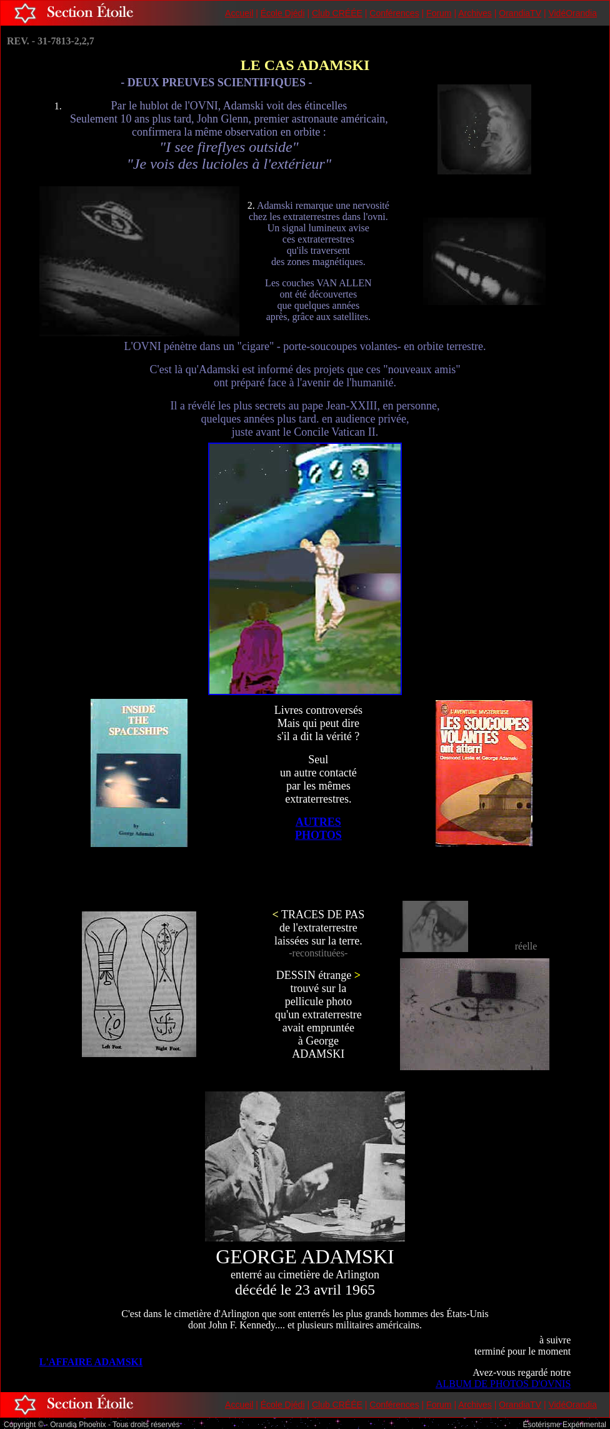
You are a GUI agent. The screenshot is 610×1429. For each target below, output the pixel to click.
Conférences (394, 13)
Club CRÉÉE (337, 13)
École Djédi (283, 13)
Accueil (239, 13)
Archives (475, 13)
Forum (438, 13)
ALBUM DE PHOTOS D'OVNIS (503, 1383)
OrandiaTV (520, 13)
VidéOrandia (572, 13)
